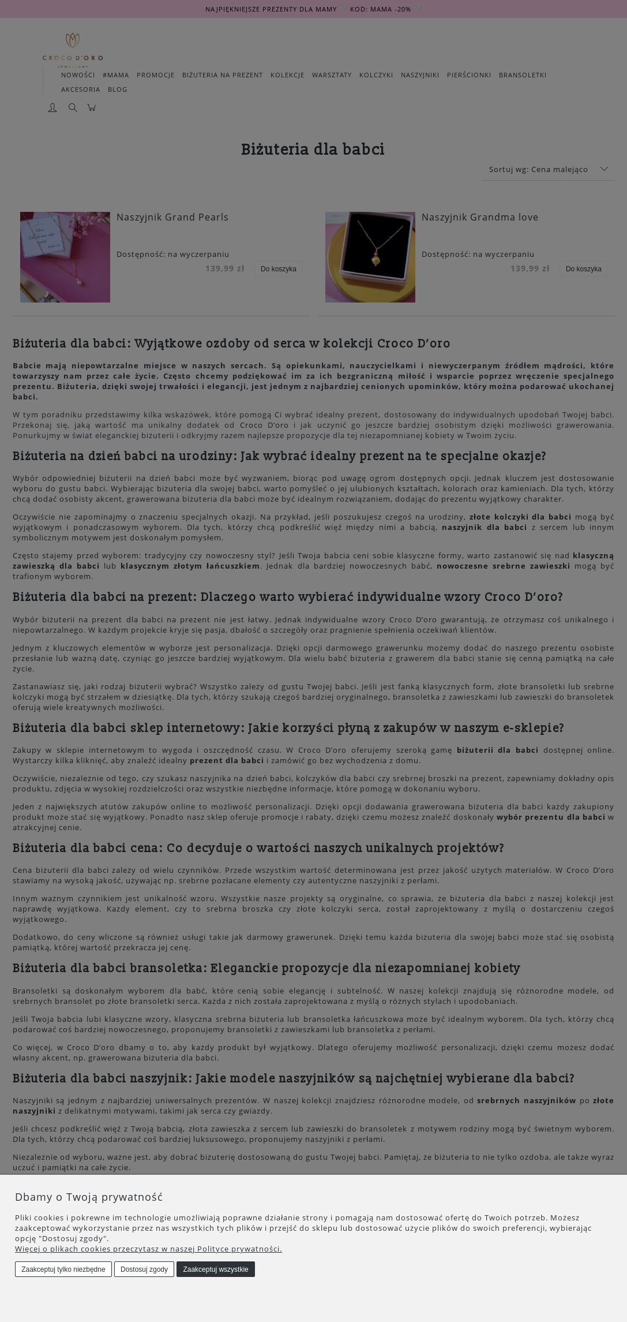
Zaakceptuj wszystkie (215, 1269)
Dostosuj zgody (144, 1269)
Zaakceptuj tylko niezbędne (63, 1269)
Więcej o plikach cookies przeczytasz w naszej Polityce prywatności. (148, 1248)
